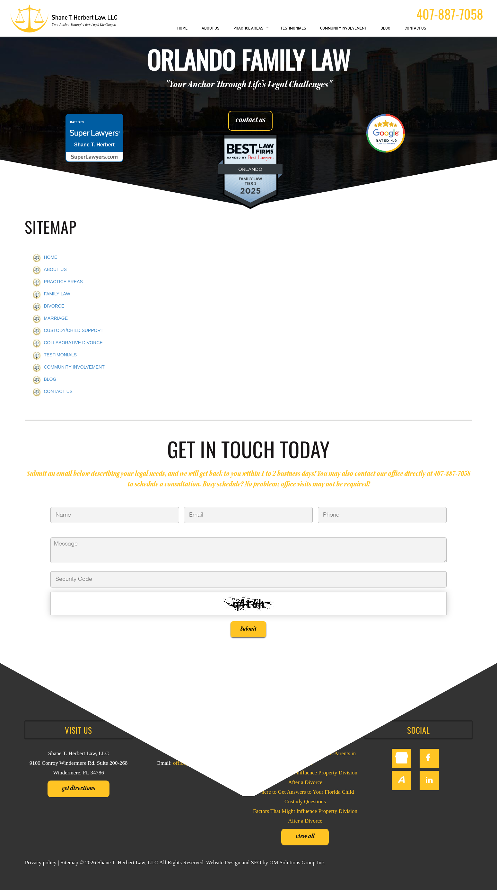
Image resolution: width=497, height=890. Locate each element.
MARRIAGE (56, 318)
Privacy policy (41, 862)
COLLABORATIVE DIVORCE (73, 342)
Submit (248, 629)
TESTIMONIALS (293, 28)
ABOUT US (210, 28)
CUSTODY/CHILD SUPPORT (73, 330)
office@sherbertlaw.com (200, 763)
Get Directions (78, 788)
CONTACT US (415, 28)
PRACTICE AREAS (248, 28)
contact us (250, 120)
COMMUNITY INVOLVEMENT (343, 28)
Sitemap (69, 862)
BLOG (385, 28)
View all (305, 837)
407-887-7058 (449, 13)
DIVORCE (54, 306)
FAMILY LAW (57, 293)
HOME (182, 28)
